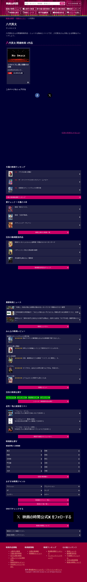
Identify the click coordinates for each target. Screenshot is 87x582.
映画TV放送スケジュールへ (43, 436)
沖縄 (45, 471)
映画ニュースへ (43, 326)
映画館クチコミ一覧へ (42, 500)
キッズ (46, 490)
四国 (45, 467)
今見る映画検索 (73, 3)
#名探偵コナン (33, 397)
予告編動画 (43, 12)
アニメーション (49, 486)
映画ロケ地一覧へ (43, 504)
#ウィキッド (21, 397)
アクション (10, 486)
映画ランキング (73, 9)
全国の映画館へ (43, 476)
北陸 (45, 463)
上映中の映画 (28, 9)
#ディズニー (44, 397)
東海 (45, 455)
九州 (8, 471)
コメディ (10, 494)
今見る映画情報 (72, 560)
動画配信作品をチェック (43, 267)
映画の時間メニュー (13, 9)
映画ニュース (28, 12)
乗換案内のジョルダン (37, 570)
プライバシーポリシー (54, 570)
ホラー (46, 494)
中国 (8, 467)
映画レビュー (42, 387)
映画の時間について (43, 525)
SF (8, 490)
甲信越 (9, 463)
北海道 (9, 459)
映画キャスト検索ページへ (15, 531)
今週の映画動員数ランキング (15, 197)
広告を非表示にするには (71, 133)
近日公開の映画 (58, 9)
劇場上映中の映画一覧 (42, 232)
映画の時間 (10, 18)
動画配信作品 (58, 12)
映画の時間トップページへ (15, 535)
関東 (45, 451)
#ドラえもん (10, 397)
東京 (8, 451)
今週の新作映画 (43, 9)
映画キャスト (21, 18)
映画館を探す (13, 12)
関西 (8, 455)
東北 (45, 459)
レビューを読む (73, 12)
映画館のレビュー (35, 553)
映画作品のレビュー (17, 562)
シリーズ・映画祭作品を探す (42, 401)
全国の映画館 (34, 551)
